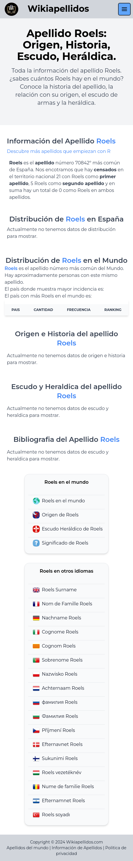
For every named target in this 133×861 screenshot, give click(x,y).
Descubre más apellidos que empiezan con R (58, 151)
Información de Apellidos (77, 847)
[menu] (124, 9)
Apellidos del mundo (27, 847)
